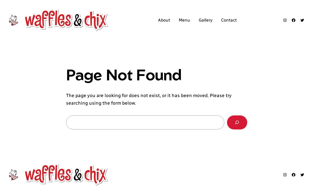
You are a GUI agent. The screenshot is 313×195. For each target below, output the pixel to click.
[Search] (237, 122)
